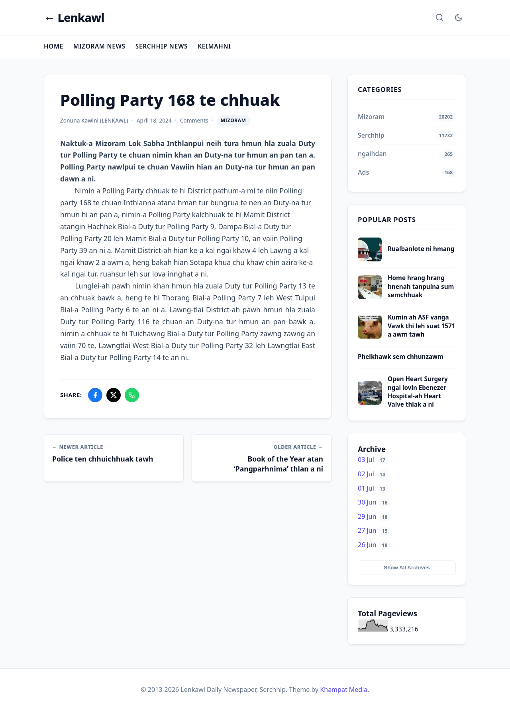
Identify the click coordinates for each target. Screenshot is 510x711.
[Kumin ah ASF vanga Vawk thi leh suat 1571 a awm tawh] (370, 336)
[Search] (439, 17)
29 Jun (374, 516)
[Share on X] (113, 395)
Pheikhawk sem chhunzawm (400, 356)
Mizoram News (99, 46)
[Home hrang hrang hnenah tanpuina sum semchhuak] (370, 296)
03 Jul (373, 459)
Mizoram (233, 120)
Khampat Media (343, 689)
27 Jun (374, 530)
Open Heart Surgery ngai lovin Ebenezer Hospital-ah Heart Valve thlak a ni (418, 391)
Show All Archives (407, 568)
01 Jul (373, 488)
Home (53, 46)
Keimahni (214, 46)
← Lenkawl (74, 18)
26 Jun (374, 544)
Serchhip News (161, 46)
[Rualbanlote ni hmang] (370, 259)
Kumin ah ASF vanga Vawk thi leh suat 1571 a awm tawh (421, 325)
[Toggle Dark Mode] (458, 17)
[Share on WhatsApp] (132, 395)
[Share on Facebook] (95, 395)
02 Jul (373, 473)
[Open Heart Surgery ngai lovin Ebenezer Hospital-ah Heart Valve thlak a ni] (370, 402)
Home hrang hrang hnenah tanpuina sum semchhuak (421, 286)
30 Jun (374, 502)
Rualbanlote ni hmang (421, 249)
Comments (194, 120)
